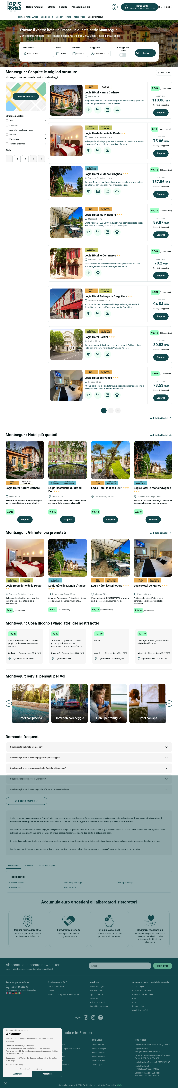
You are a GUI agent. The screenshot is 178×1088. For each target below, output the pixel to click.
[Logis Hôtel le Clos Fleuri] (110, 460)
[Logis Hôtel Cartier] (66, 344)
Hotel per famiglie (125, 883)
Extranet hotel (96, 990)
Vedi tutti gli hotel (161, 418)
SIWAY (119, 1085)
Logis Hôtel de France (102, 377)
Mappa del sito (138, 1006)
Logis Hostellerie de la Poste (105, 133)
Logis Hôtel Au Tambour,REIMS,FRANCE (152, 1062)
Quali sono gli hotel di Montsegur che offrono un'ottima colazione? (39, 789)
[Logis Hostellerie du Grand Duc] (67, 460)
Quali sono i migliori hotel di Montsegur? (28, 779)
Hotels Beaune (98, 1056)
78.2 (161, 263)
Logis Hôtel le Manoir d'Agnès (106, 174)
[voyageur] (100, 53)
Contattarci (95, 998)
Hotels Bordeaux (99, 1060)
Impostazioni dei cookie (142, 994)
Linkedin (100, 1017)
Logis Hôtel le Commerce (103, 255)
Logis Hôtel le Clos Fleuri (110, 488)
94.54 (161, 304)
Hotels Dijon (97, 1064)
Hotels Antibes (98, 1052)
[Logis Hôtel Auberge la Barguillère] (66, 304)
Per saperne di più (80, 7)
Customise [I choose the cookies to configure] (17, 1074)
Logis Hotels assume (99, 1006)
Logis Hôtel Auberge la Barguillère (108, 296)
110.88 (161, 100)
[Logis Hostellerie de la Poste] (66, 140)
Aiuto (134, 1002)
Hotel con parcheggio (73, 883)
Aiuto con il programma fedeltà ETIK (63, 994)
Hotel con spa (15, 887)
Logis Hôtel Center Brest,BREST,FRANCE (152, 1045)
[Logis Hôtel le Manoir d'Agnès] (66, 181)
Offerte (51, 7)
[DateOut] (80, 53)
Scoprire (161, 112)
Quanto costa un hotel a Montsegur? (26, 747)
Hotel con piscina (16, 883)
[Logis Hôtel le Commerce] (66, 263)
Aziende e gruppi (97, 1002)
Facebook (85, 1017)
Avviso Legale (138, 986)
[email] (120, 966)
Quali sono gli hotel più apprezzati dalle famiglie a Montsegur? (38, 768)
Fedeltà (63, 7)
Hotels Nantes (98, 1045)
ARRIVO (58, 48)
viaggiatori (95, 48)
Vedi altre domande (26, 800)
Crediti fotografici (139, 1010)
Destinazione (28, 48)
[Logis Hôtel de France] (66, 385)
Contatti (51, 990)
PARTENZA (76, 48)
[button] (5, 1083)
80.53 (161, 344)
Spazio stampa (96, 994)
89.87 (161, 222)
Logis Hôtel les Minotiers (103, 214)
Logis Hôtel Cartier (100, 337)
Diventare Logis (97, 986)
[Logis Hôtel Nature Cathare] (66, 100)
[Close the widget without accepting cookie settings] (16, 1030)
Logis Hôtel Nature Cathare (102, 92)
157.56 (161, 181)
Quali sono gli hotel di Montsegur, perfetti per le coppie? (35, 757)
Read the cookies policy (14, 1065)
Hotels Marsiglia (99, 1049)
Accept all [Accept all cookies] (47, 1074)
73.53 (161, 385)
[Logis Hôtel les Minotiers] (66, 222)
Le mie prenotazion (56, 986)
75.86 (161, 141)
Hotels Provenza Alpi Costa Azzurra (64, 1049)
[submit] (162, 966)
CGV (134, 998)
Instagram (93, 1017)
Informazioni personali (142, 990)
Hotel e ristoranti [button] (34, 7)
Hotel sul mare (70, 887)
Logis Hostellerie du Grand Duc (65, 489)
